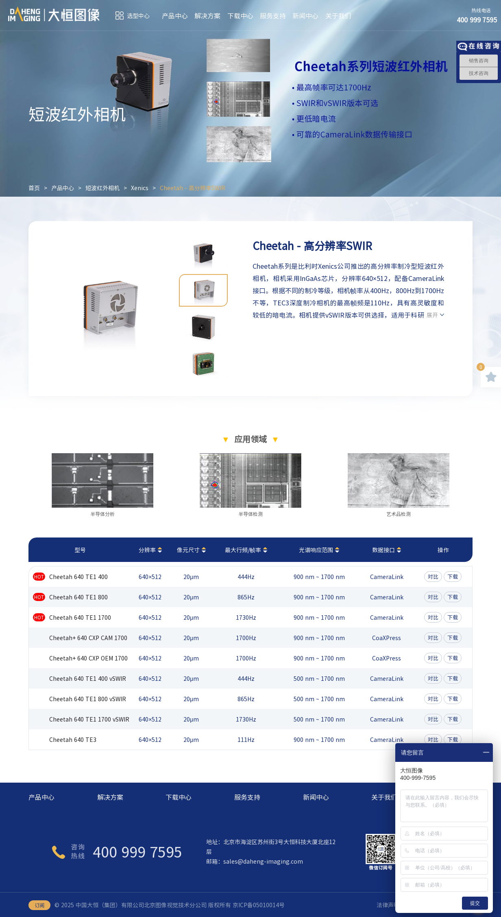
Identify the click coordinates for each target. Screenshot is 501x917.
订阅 (39, 905)
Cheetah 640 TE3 (72, 739)
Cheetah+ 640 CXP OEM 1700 (88, 658)
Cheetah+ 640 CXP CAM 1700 (88, 638)
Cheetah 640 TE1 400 (78, 577)
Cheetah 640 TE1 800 (78, 597)
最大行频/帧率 (243, 550)
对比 (433, 576)
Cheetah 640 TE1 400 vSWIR (87, 678)
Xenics (139, 188)
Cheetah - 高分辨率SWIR (192, 188)
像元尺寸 (188, 550)
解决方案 (207, 15)
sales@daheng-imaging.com (263, 861)
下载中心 (240, 15)
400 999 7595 (137, 851)
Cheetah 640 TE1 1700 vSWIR (89, 719)
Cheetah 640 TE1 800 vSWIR (87, 699)
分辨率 (147, 550)
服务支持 (273, 15)
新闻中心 (305, 15)
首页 (34, 188)
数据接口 (383, 550)
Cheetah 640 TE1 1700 (80, 617)
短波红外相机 (102, 188)
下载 (452, 576)
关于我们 (338, 15)
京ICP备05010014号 (259, 905)
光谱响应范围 (316, 550)
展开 (432, 315)
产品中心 (175, 15)
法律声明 (388, 905)
